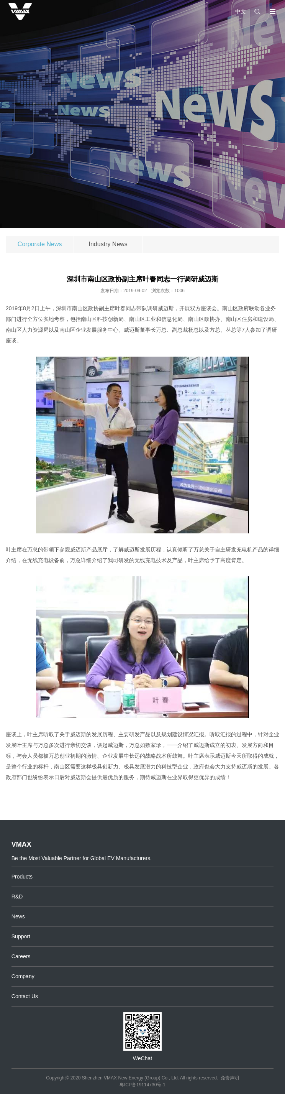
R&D (17, 896)
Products (22, 877)
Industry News (108, 244)
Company (22, 976)
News (18, 916)
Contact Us (24, 996)
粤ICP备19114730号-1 (142, 1084)
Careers (21, 956)
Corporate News (40, 244)
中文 (240, 11)
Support (20, 936)
